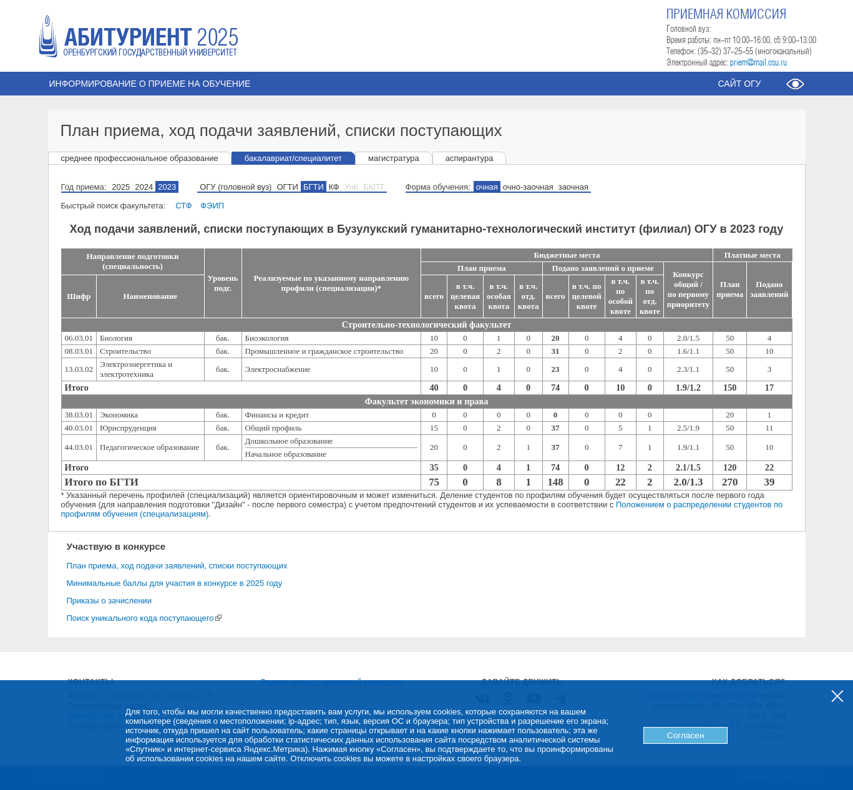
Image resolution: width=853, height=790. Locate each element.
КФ (334, 187)
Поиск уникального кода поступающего (144, 618)
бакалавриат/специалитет (293, 158)
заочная (573, 187)
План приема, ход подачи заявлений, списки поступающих (177, 565)
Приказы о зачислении (109, 600)
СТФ (183, 205)
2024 (144, 187)
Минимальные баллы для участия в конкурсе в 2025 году (175, 583)
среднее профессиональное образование (139, 158)
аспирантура (470, 158)
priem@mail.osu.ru (758, 63)
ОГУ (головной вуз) (235, 187)
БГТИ (313, 187)
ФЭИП (212, 205)
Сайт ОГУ (739, 84)
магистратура (393, 158)
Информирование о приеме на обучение (150, 84)
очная (487, 187)
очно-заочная (528, 187)
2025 (121, 187)
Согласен (685, 735)
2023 (167, 187)
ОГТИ (287, 187)
